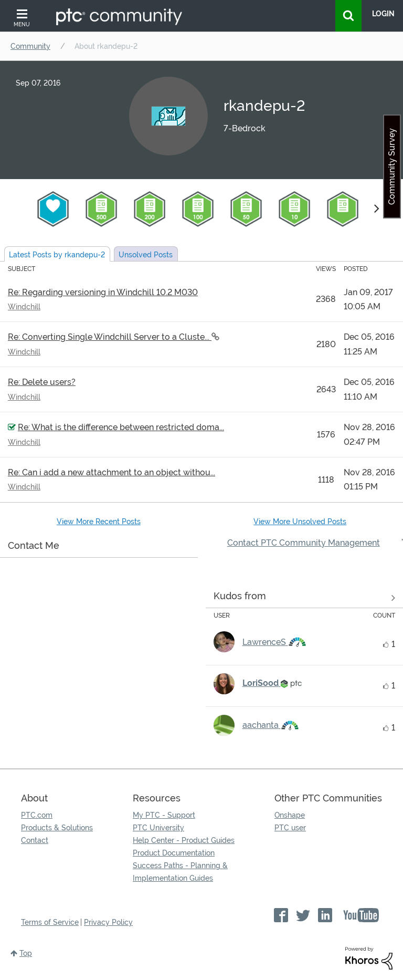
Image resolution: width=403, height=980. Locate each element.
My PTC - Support (164, 815)
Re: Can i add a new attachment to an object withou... (111, 472)
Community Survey (392, 166)
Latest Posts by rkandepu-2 (57, 255)
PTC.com (36, 815)
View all (305, 598)
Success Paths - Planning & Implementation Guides (180, 871)
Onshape (289, 815)
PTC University (158, 827)
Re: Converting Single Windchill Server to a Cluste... (109, 337)
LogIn (383, 13)
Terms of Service (50, 922)
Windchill (24, 307)
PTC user (290, 827)
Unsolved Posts (146, 255)
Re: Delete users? (42, 382)
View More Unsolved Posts (299, 521)
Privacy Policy (108, 922)
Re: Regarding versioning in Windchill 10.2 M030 (103, 292)
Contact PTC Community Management (303, 543)
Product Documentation (174, 853)
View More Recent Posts (99, 521)
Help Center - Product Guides (184, 840)
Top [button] (25, 953)
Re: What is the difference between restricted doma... (121, 427)
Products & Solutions (57, 827)
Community (30, 46)
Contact (34, 840)
